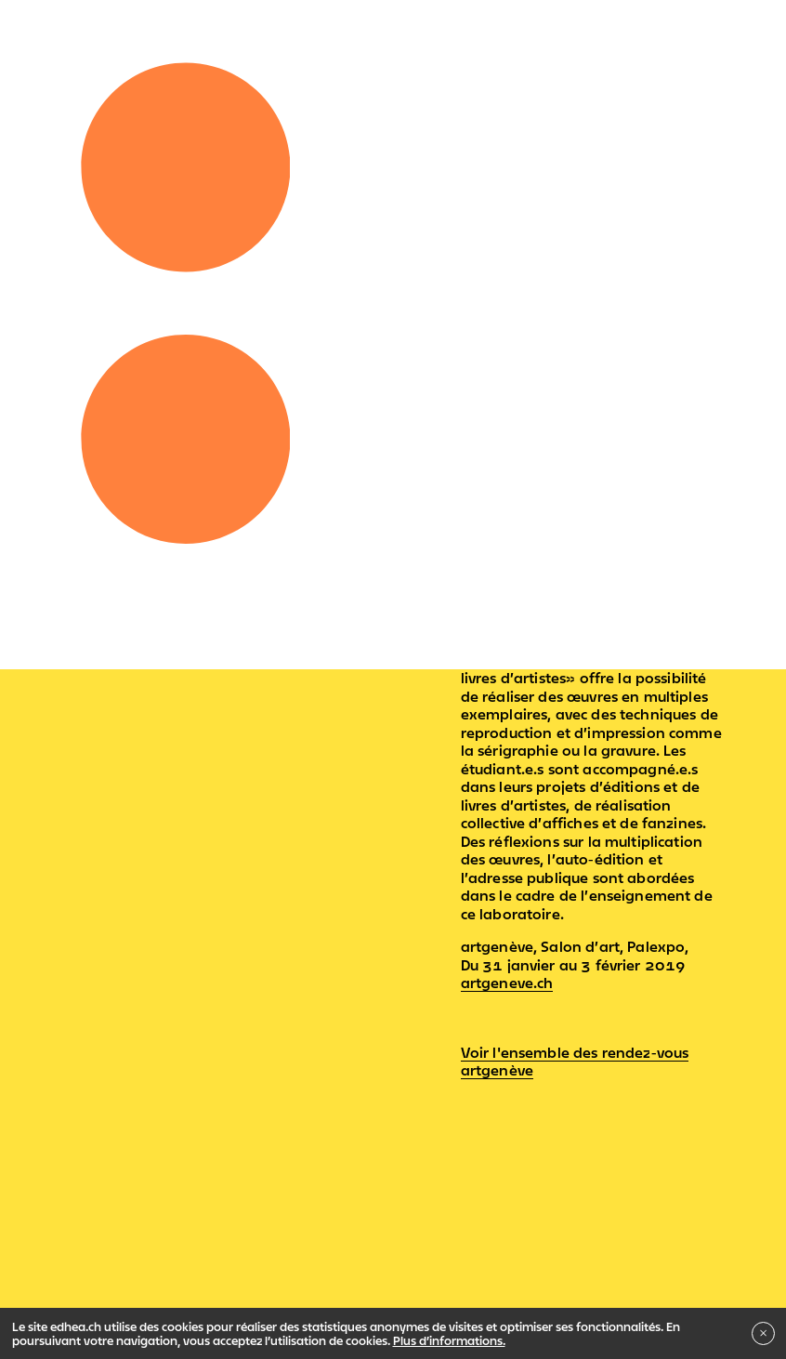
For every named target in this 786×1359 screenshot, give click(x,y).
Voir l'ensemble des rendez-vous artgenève (575, 1061)
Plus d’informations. (449, 1340)
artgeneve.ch (507, 982)
